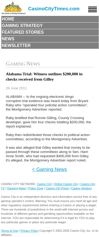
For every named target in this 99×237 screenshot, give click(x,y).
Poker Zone (35, 188)
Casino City (44, 184)
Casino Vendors (81, 188)
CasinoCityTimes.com (54, 8)
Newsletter (16, 45)
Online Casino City (66, 184)
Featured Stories (23, 32)
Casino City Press (57, 188)
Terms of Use (9, 230)
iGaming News (16, 188)
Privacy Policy (30, 230)
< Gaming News (49, 169)
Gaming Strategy (22, 25)
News (8, 39)
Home (8, 19)
